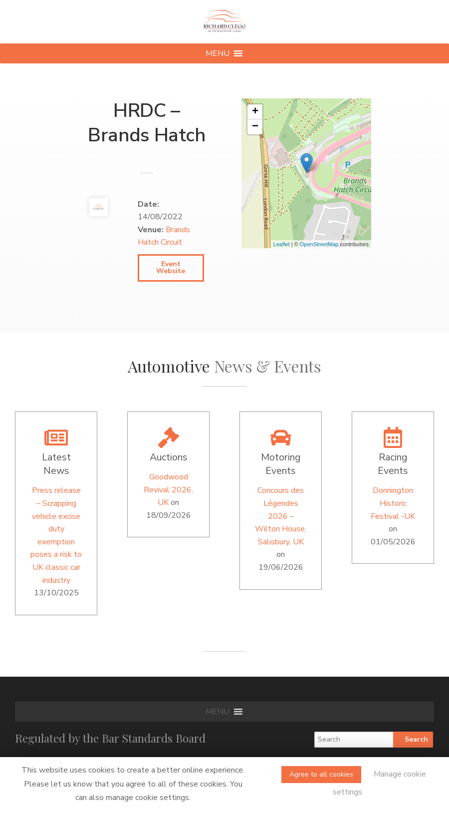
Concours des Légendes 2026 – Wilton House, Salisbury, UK (280, 516)
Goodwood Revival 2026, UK (168, 489)
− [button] (255, 126)
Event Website (170, 267)
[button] (217, 53)
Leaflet (281, 244)
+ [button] (255, 111)
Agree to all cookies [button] (321, 774)
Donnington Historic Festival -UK (393, 503)
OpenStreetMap (319, 244)
